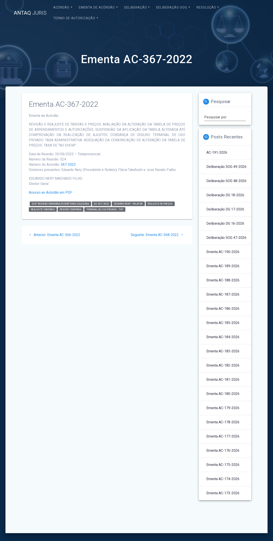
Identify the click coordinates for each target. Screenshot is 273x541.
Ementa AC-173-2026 (222, 493)
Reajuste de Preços (160, 204)
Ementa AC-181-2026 (222, 379)
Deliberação (135, 7)
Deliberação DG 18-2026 (225, 195)
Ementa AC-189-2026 (222, 266)
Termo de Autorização (74, 18)
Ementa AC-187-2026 (222, 294)
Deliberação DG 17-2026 (225, 209)
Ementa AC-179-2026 (222, 408)
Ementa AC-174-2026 (222, 479)
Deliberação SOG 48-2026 (226, 181)
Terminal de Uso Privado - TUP (104, 209)
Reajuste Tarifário (43, 209)
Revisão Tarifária (70, 209)
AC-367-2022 (101, 204)
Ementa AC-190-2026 (222, 252)
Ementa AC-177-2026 (222, 436)
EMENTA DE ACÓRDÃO (97, 7)
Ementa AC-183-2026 (222, 351)
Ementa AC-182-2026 (222, 365)
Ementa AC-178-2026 (222, 422)
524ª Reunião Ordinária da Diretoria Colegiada (60, 204)
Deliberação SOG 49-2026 (226, 167)
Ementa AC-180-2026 (222, 394)
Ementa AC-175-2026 (222, 465)
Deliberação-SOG (171, 7)
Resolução (206, 7)
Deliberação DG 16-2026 (225, 223)
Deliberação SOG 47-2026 (226, 238)
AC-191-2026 (216, 152)
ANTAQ (30, 13)
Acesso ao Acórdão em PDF (50, 192)
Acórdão (61, 7)
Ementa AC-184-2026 (222, 337)
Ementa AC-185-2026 (222, 323)
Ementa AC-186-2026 (222, 309)
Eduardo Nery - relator (128, 204)
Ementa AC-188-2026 (222, 280)
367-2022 (68, 164)
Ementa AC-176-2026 (222, 450)
